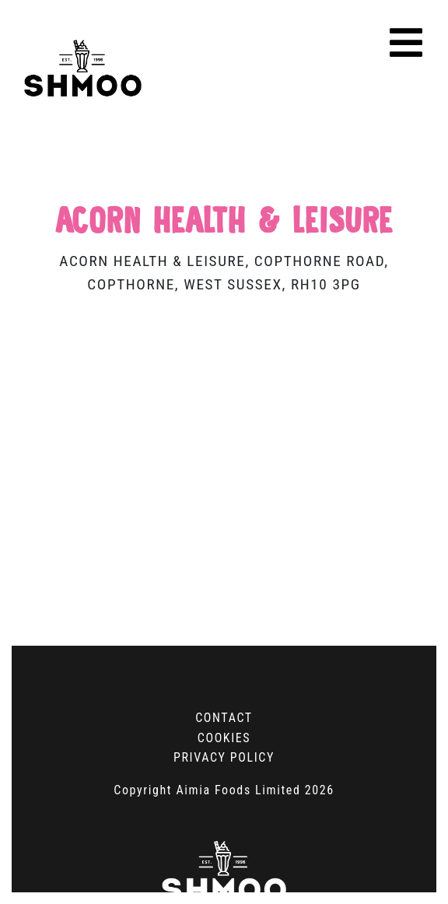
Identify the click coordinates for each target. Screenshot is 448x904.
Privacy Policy (224, 757)
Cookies (224, 738)
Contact (224, 717)
